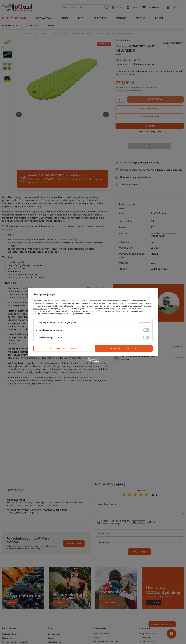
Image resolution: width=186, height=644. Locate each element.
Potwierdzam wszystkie (123, 348)
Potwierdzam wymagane (63, 348)
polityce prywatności (61, 306)
